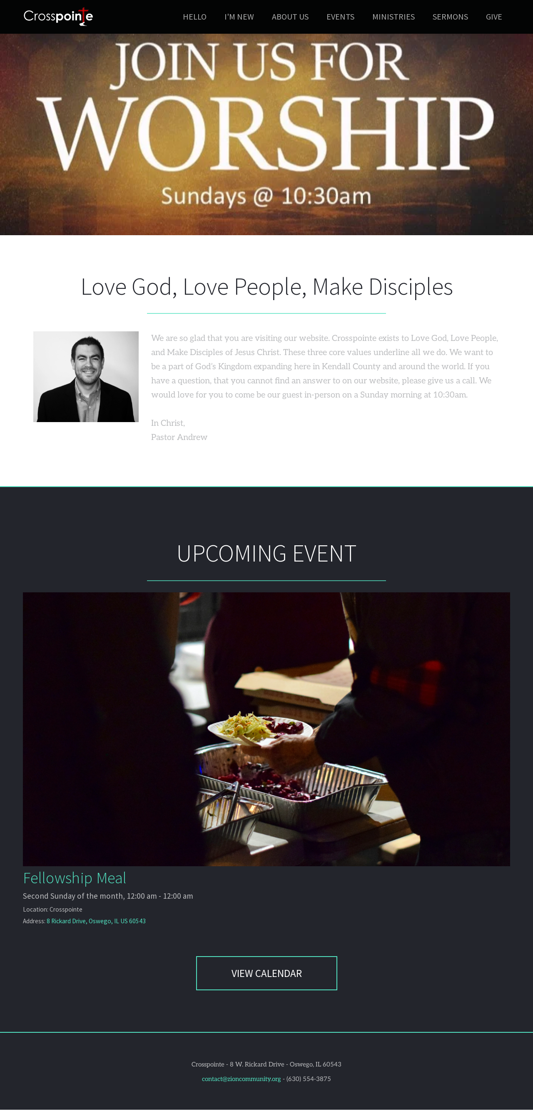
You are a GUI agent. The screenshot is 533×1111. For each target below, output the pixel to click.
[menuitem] (195, 16)
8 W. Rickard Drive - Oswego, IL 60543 (285, 1065)
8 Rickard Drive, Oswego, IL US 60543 (94, 923)
